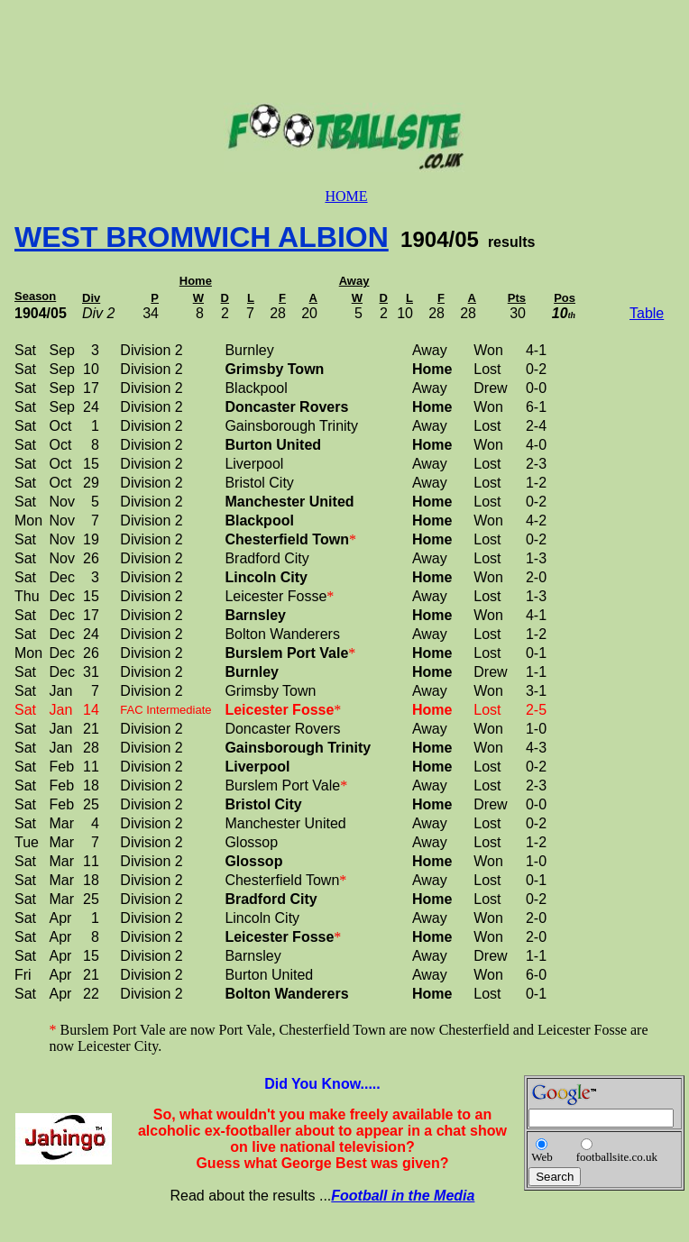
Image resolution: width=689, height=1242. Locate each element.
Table (646, 313)
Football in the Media (402, 1195)
